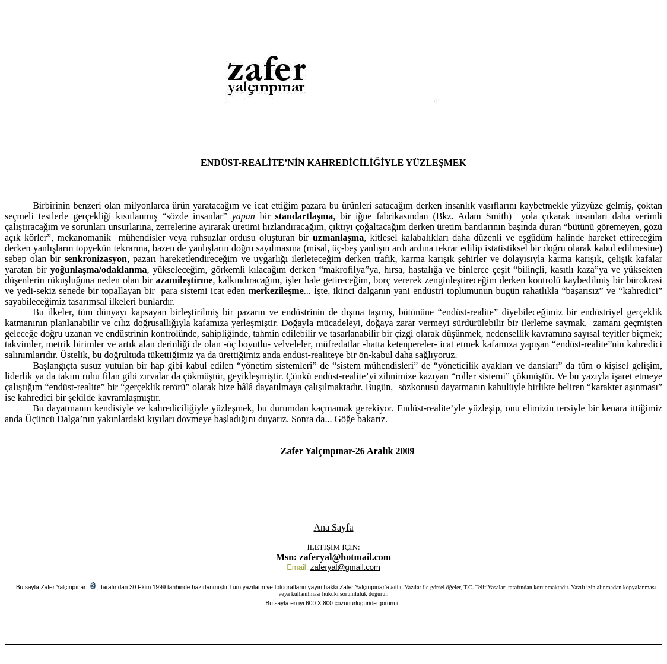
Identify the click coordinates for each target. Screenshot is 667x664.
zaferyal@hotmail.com (345, 557)
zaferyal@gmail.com (345, 567)
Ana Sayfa (333, 527)
